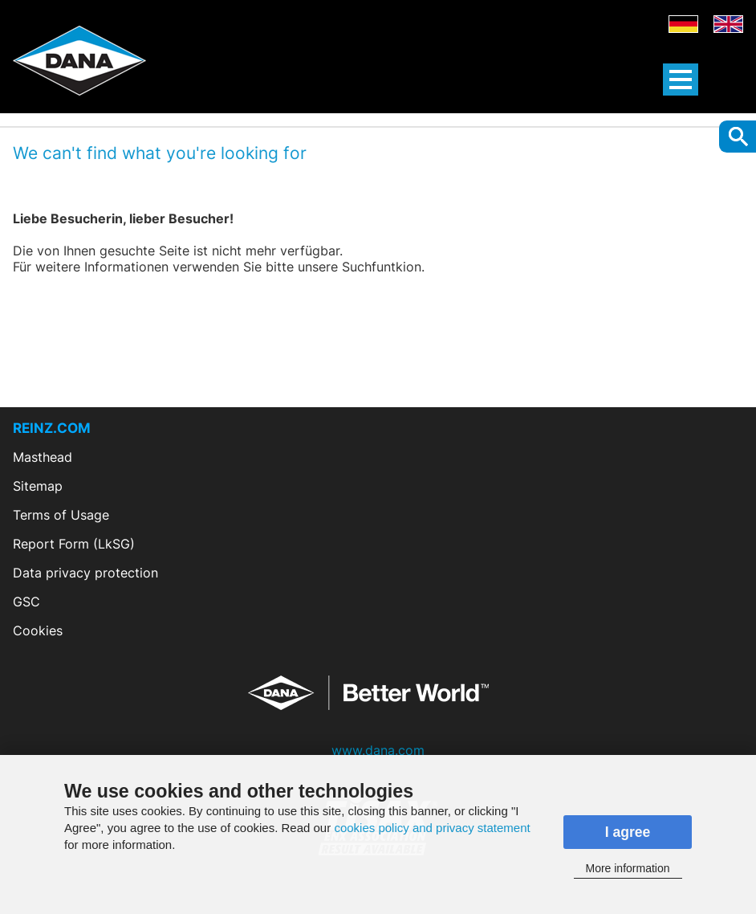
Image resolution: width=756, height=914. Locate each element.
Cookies (38, 630)
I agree (628, 832)
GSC (26, 602)
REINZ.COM (52, 428)
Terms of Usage (61, 515)
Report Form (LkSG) (74, 544)
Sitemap (38, 486)
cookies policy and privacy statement (432, 827)
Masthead (42, 457)
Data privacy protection (85, 573)
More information (627, 868)
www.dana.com (378, 750)
